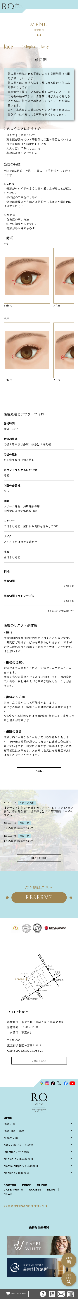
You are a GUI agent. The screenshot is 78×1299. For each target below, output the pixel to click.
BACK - (39, 770)
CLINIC (42, 1185)
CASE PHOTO (13, 1189)
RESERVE (39, 897)
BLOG (51, 1189)
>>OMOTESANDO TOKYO (25, 1206)
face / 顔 (9, 1123)
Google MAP (39, 1060)
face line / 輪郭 (14, 1130)
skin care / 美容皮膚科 (19, 1158)
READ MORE (39, 858)
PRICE (26, 1185)
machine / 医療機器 (17, 1172)
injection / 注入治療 (17, 1151)
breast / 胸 (11, 1137)
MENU (8, 1118)
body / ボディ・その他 (18, 1144)
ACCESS (35, 1189)
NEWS (8, 1194)
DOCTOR (10, 1185)
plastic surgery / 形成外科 (21, 1165)
